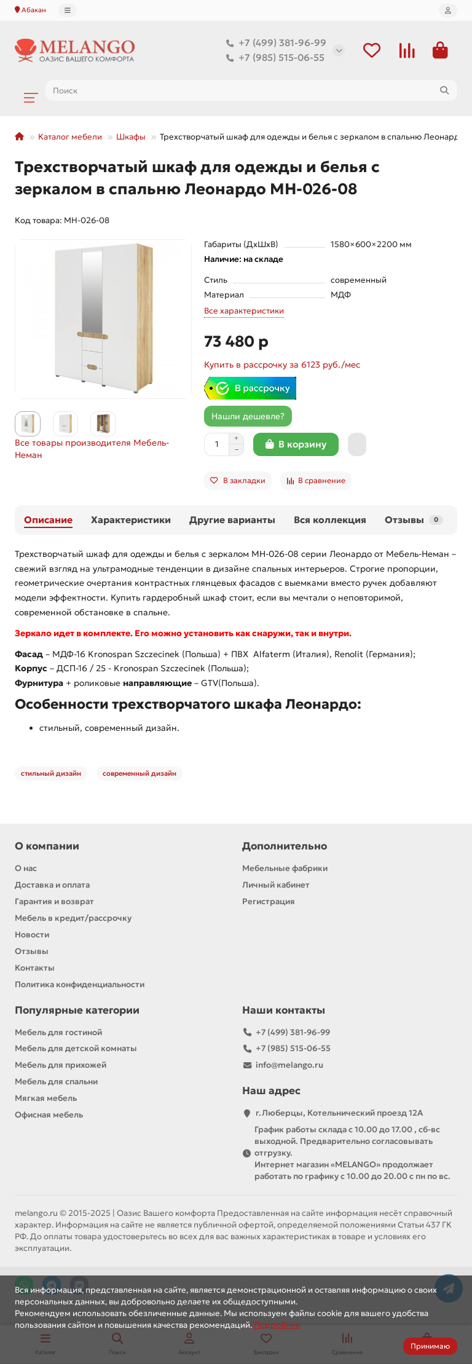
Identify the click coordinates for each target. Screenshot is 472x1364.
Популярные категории (77, 1010)
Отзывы (414, 520)
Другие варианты (232, 520)
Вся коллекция (330, 520)
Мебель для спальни (56, 1081)
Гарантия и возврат (54, 901)
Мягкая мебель (46, 1098)
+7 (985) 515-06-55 (272, 58)
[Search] (251, 90)
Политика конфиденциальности (79, 984)
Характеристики (131, 520)
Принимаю (430, 1345)
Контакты (35, 968)
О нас (26, 868)
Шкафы (131, 137)
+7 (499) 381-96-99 (273, 43)
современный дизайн (139, 773)
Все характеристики (244, 311)
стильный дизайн (51, 773)
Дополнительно (284, 846)
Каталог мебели (70, 137)
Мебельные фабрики (285, 868)
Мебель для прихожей (60, 1065)
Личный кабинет (276, 885)
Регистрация (268, 901)
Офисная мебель (49, 1115)
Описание (48, 520)
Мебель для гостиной (58, 1032)
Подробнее (277, 1325)
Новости (32, 934)
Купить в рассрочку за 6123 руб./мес (282, 364)
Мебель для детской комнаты (76, 1048)
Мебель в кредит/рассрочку (73, 918)
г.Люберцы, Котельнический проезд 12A (339, 1113)
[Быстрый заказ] (357, 444)
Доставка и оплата (52, 885)
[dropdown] (67, 10)
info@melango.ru (289, 1065)
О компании (47, 846)
